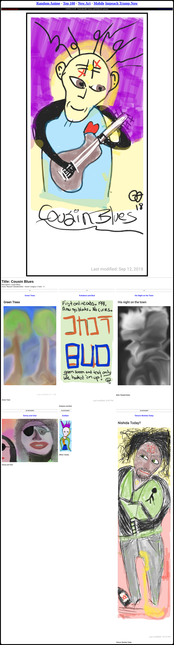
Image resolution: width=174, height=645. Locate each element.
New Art (84, 3)
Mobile (99, 3)
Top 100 (69, 3)
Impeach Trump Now (121, 3)
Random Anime (48, 3)
